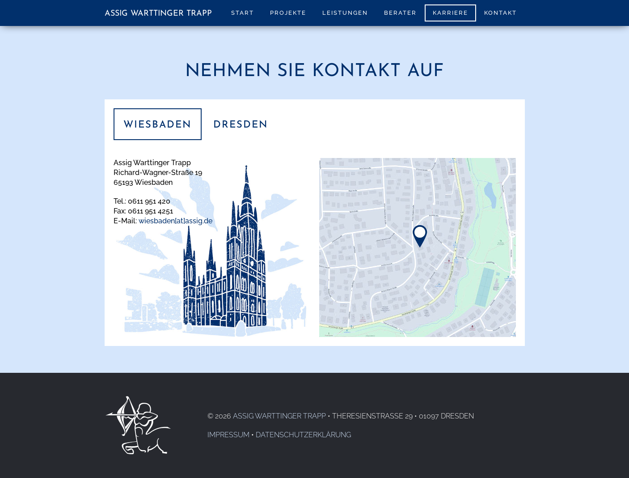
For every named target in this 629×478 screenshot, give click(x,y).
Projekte (288, 12)
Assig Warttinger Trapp (158, 13)
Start (242, 12)
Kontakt (500, 12)
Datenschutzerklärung (303, 435)
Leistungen (345, 12)
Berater (400, 12)
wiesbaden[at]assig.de (175, 221)
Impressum (228, 435)
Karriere (450, 12)
